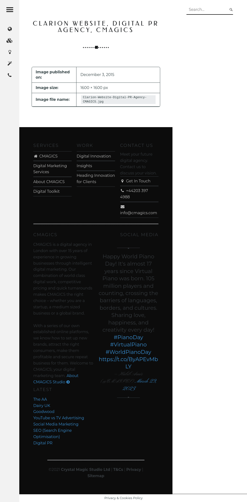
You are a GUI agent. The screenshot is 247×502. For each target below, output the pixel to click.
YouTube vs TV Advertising (58, 418)
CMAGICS (45, 156)
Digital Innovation (94, 156)
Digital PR (43, 443)
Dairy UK (41, 405)
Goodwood (44, 411)
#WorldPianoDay (128, 352)
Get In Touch (135, 181)
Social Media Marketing (55, 424)
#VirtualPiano (128, 344)
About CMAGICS (49, 181)
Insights (84, 166)
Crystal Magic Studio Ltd (85, 469)
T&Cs (118, 469)
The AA (40, 399)
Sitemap (96, 476)
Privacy (133, 469)
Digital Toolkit (46, 191)
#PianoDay (128, 337)
